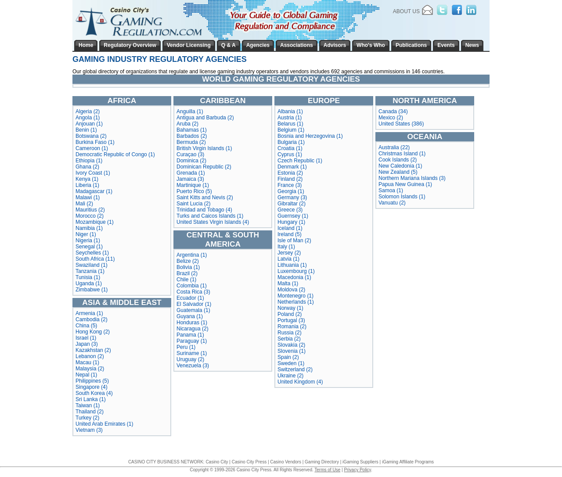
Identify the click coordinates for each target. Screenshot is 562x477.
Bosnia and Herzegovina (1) (310, 136)
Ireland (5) (289, 234)
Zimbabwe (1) (92, 290)
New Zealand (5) (398, 172)
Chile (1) (186, 279)
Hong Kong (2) (93, 332)
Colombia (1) (192, 286)
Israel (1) (86, 338)
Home (86, 45)
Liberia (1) (87, 185)
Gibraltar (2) (291, 204)
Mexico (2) (390, 118)
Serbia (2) (289, 339)
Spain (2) (288, 357)
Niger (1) (86, 234)
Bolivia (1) (188, 267)
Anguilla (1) (190, 111)
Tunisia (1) (88, 277)
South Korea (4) (94, 393)
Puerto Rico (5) (194, 191)
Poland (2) (289, 314)
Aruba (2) (187, 124)
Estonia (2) (290, 173)
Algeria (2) (88, 111)
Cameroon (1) (92, 148)
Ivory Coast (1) (93, 173)
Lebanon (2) (90, 356)
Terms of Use (327, 469)
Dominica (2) (191, 161)
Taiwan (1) (88, 405)
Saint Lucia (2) (193, 204)
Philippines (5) (92, 381)
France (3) (289, 185)
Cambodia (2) (92, 319)
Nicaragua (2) (193, 329)
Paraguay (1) (192, 341)
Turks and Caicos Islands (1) (210, 216)
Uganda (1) (89, 283)
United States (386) (401, 124)
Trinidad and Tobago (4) (204, 210)
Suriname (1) (192, 353)
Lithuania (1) (292, 265)
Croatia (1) (290, 148)
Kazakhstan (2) (93, 350)
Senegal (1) (89, 247)
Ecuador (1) (190, 298)
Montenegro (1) (295, 296)
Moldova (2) (291, 290)
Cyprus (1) (289, 154)
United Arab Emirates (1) (104, 424)
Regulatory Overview (130, 45)
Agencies (258, 45)
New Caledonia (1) (400, 166)
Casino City (216, 461)
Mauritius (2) (90, 210)
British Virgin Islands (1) (204, 148)
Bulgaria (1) (291, 142)
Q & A (228, 45)
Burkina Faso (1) (95, 142)
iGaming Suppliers (360, 461)
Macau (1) (87, 362)
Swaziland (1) (92, 265)
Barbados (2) (192, 136)
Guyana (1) (190, 316)
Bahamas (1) (192, 130)
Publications (411, 45)
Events (445, 45)
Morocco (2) (90, 216)
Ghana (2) (87, 167)
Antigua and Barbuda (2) (205, 118)
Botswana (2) (91, 136)
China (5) (86, 326)
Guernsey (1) (292, 216)
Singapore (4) (92, 387)
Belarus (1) (290, 124)
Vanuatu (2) (392, 203)
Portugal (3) (291, 320)
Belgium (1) (290, 130)
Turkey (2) (87, 418)
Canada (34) (393, 111)
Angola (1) (88, 118)
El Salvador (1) (194, 304)
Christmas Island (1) (401, 154)
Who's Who (371, 45)
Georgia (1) (290, 191)
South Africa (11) (95, 259)
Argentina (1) (192, 255)
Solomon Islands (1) (401, 197)
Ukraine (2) (290, 376)
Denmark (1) (292, 167)
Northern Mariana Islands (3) (412, 178)
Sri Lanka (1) (91, 399)
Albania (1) (290, 111)
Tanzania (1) (90, 271)
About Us (406, 11)
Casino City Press (249, 461)
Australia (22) (394, 147)
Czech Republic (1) (299, 161)
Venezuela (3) (193, 365)
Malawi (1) (88, 197)
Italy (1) (286, 247)
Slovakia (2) (291, 345)
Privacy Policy (357, 469)
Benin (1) (86, 130)
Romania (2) (291, 326)
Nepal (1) (86, 375)
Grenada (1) (191, 173)
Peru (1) (186, 347)
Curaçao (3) (190, 154)
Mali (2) (84, 204)
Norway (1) (290, 308)
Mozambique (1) (95, 222)
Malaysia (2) (90, 369)
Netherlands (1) (295, 302)
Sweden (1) (290, 363)
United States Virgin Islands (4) (213, 222)
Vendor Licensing (189, 45)
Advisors (335, 45)
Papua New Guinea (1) (405, 184)
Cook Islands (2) (397, 160)
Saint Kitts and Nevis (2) (205, 197)
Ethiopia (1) (89, 161)
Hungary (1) (291, 222)
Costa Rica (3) (193, 292)
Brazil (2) (187, 273)
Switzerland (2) (295, 369)
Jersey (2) (289, 253)
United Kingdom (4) (300, 382)
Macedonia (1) (294, 277)
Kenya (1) (87, 179)
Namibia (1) (89, 228)
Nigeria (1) (88, 240)
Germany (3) (292, 197)
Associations (296, 45)
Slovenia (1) (291, 351)
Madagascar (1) (94, 191)
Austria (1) (289, 118)
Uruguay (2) (190, 359)
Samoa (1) (390, 190)
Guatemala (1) (193, 310)
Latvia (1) (288, 259)
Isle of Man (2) (294, 240)
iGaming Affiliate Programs (408, 461)
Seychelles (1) (92, 253)
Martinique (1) (193, 185)
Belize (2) (188, 261)
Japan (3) (87, 344)
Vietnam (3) (89, 430)
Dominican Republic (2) (204, 167)
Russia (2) (289, 333)
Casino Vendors (285, 461)
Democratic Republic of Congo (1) (115, 154)
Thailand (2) (90, 412)
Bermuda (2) (191, 142)
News (472, 45)
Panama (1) (190, 335)
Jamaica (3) (190, 179)
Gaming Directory (322, 461)
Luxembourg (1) (296, 271)
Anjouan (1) (89, 124)
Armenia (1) (89, 313)
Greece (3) (290, 210)
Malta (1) (287, 283)
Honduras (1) (192, 322)
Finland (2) (290, 179)
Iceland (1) (290, 228)
